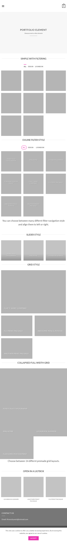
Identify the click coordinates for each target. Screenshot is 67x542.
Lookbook (39, 66)
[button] (3, 6)
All (25, 66)
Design (31, 66)
